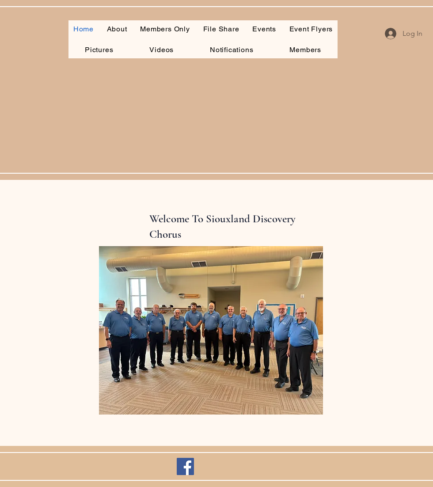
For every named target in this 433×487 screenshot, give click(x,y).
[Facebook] (185, 466)
